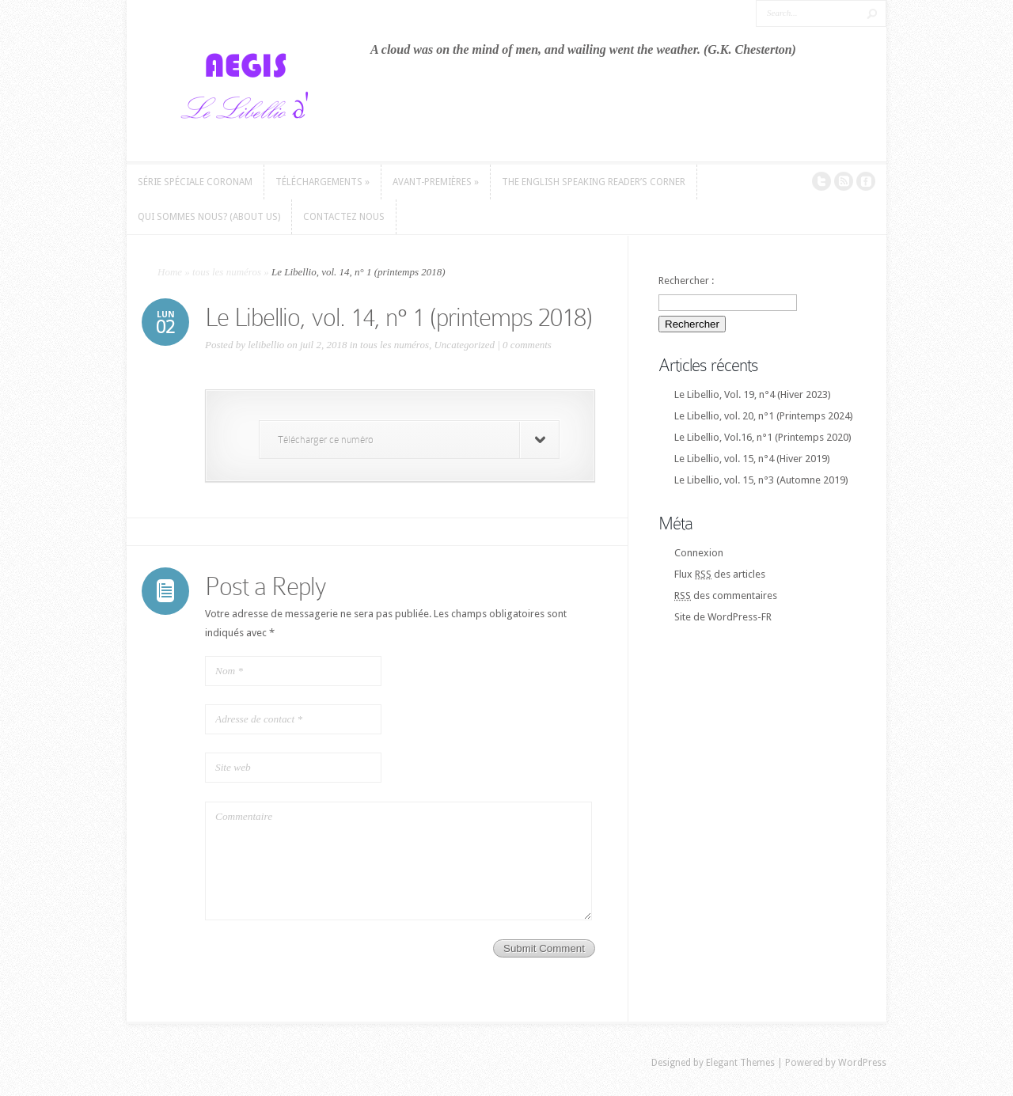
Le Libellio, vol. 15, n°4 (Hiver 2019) (752, 459)
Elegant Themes (740, 1062)
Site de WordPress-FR (723, 617)
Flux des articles (719, 574)
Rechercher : (686, 280)
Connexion (698, 553)
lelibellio (266, 345)
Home (169, 272)
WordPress (862, 1062)
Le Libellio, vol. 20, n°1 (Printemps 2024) (763, 416)
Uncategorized (464, 345)
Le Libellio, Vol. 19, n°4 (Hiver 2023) (752, 394)
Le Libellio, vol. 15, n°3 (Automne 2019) (761, 480)
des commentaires (725, 595)
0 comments (527, 345)
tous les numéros (226, 272)
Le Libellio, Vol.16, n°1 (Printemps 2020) (763, 437)
